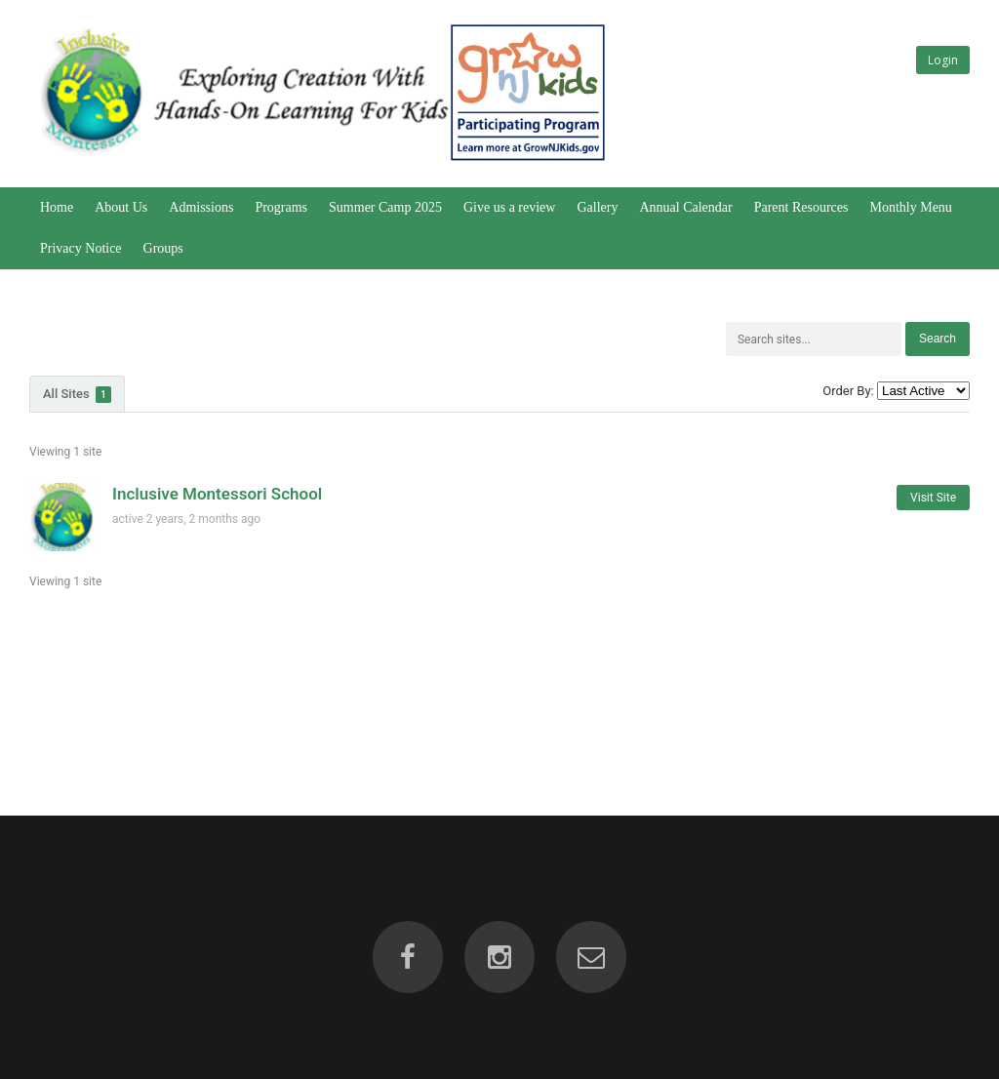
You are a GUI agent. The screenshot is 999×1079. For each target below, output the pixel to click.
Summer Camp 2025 (385, 207)
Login (943, 60)
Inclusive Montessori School (217, 493)
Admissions (201, 207)
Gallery (597, 207)
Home (56, 207)
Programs (281, 207)
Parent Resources (801, 207)
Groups (163, 248)
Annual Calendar (685, 207)
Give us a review (509, 207)
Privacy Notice (81, 248)
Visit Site (933, 497)
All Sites (77, 394)
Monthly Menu (910, 207)
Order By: (847, 390)
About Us (121, 207)
